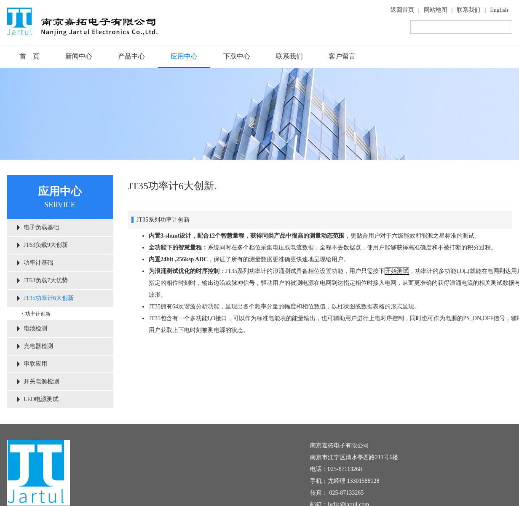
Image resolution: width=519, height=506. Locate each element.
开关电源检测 (41, 381)
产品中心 (131, 56)
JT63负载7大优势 (46, 280)
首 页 (29, 56)
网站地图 (435, 10)
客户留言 (342, 56)
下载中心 (236, 56)
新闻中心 (78, 56)
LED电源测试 (41, 399)
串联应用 (35, 364)
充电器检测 (38, 346)
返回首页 (402, 10)
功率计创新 (38, 314)
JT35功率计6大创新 (49, 298)
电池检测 (35, 328)
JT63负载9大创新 (46, 245)
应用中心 (184, 56)
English (499, 10)
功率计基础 (38, 263)
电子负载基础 (41, 227)
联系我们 (468, 10)
